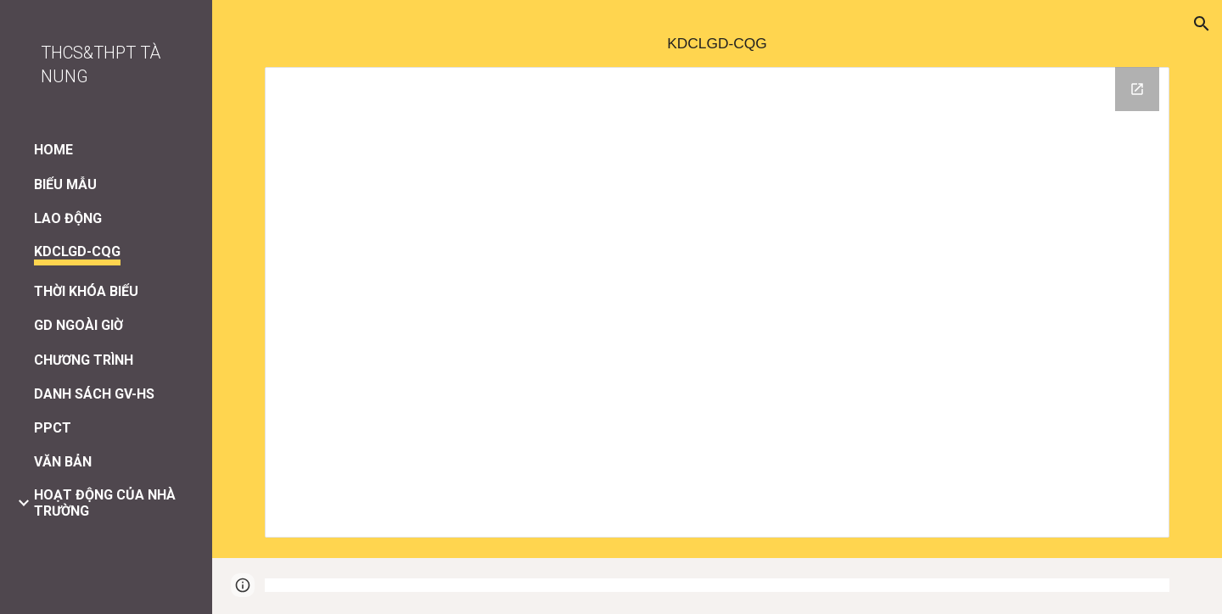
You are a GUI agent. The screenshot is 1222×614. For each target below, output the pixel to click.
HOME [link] (53, 150)
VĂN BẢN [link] (63, 462)
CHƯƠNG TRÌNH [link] (83, 360)
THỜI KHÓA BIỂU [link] (86, 291)
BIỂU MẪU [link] (65, 184)
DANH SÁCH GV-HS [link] (94, 394)
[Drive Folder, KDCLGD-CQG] (717, 302)
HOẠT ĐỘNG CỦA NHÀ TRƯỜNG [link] (105, 503)
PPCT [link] (52, 428)
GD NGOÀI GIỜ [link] (78, 325)
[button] (1201, 23)
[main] (717, 43)
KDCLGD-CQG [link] (77, 251)
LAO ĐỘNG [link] (68, 218)
